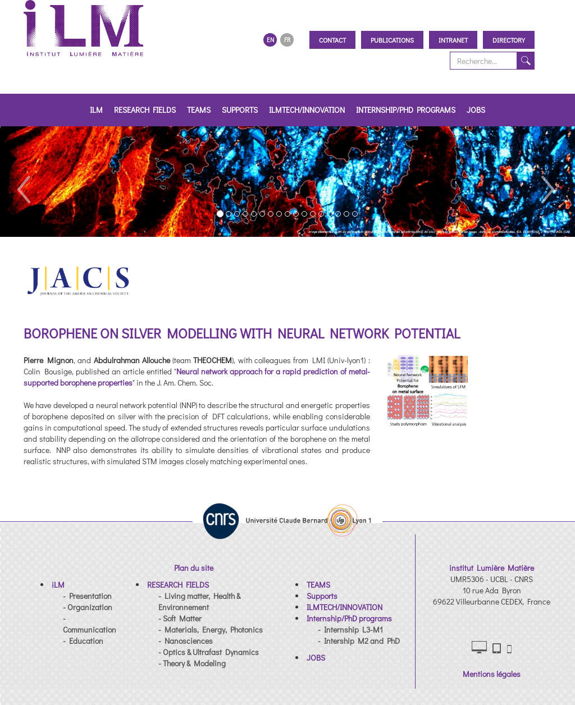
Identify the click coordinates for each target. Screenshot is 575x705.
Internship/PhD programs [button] (405, 109)
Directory (508, 39)
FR (287, 39)
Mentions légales (492, 674)
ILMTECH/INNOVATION (307, 109)
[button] (23, 181)
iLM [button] (96, 109)
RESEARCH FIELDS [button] (145, 109)
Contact (332, 39)
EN (270, 39)
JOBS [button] (476, 109)
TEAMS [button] (199, 109)
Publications (392, 39)
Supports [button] (240, 109)
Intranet (453, 39)
